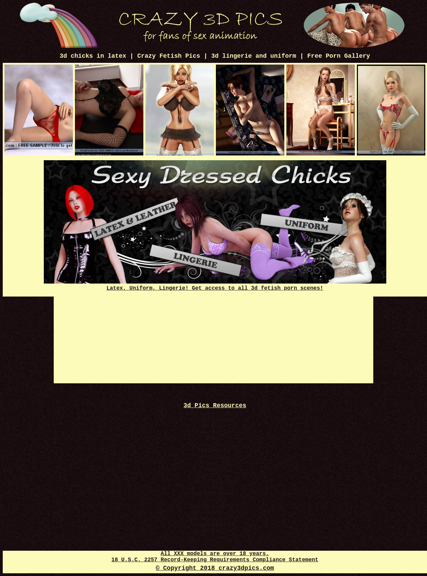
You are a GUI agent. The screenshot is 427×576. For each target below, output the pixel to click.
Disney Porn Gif (214, 432)
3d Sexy (213, 469)
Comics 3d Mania (213, 420)
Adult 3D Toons (213, 475)
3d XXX (213, 438)
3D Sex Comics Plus (213, 512)
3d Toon (213, 487)
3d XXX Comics (213, 506)
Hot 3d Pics (214, 426)
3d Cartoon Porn (213, 463)
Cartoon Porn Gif (213, 444)
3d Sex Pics (214, 500)
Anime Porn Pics (213, 530)
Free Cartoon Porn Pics (213, 518)
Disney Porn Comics (213, 413)
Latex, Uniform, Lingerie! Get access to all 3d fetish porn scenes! (215, 285)
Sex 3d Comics (213, 457)
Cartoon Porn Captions (214, 481)
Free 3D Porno (213, 450)
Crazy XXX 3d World (213, 493)
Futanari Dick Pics (213, 524)
